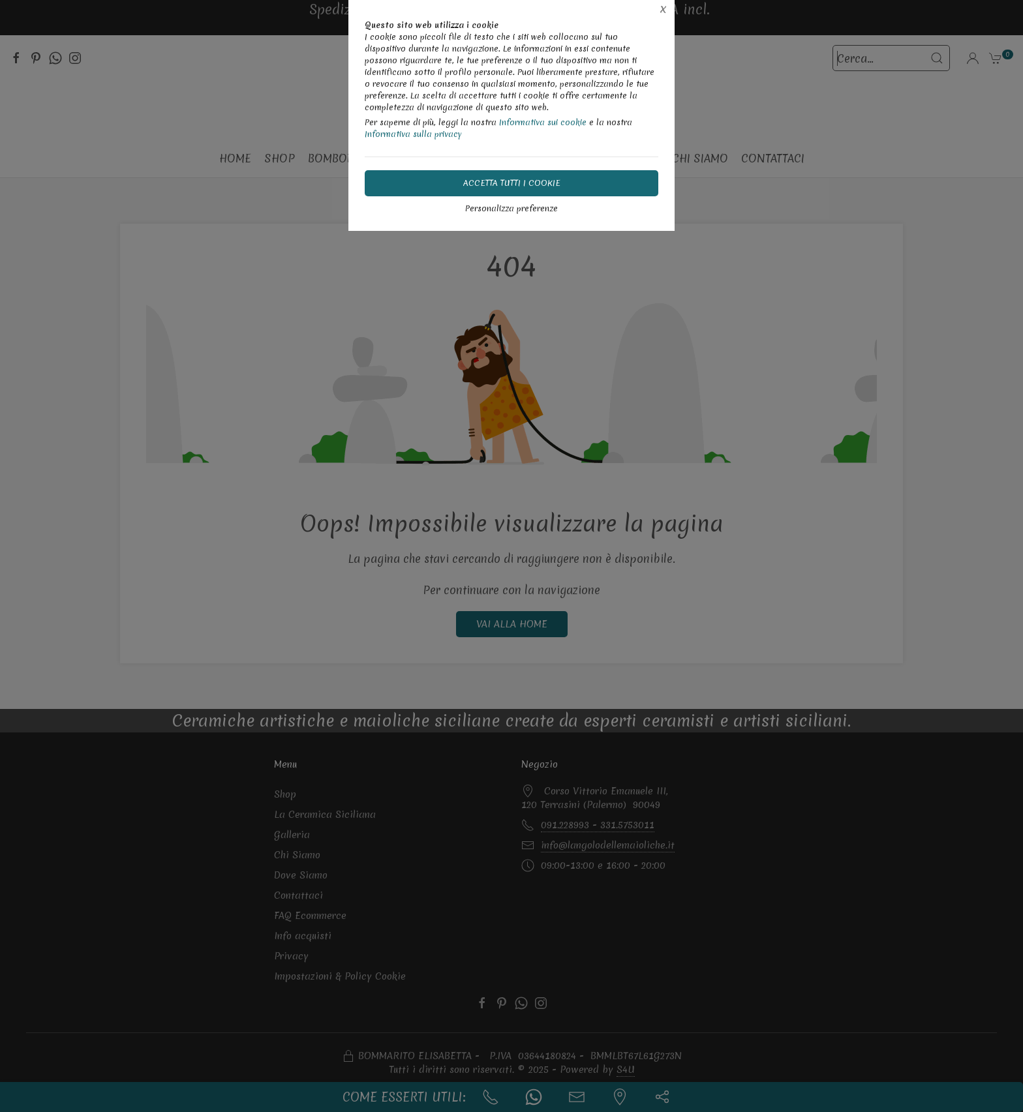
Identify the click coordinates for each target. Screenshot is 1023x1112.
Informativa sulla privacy (413, 134)
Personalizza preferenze (511, 208)
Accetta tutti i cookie (511, 182)
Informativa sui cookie (543, 122)
